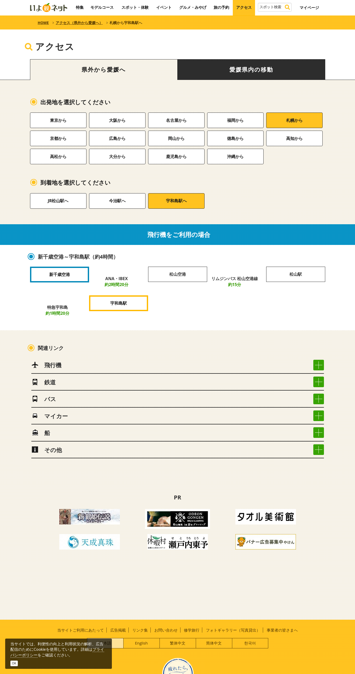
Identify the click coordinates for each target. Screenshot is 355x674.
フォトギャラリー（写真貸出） (233, 630)
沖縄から (235, 156)
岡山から (176, 138)
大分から (117, 156)
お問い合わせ (166, 630)
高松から (58, 156)
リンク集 (140, 630)
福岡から (235, 120)
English (141, 643)
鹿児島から (176, 156)
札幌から (294, 120)
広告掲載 (118, 630)
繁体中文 (177, 643)
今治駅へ (117, 201)
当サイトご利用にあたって (80, 630)
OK (14, 663)
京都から (58, 138)
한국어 (250, 643)
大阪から (117, 120)
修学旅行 (191, 630)
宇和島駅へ (176, 201)
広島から (117, 138)
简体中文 (214, 643)
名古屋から (176, 120)
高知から (294, 138)
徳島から (235, 138)
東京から (58, 120)
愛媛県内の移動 (251, 69)
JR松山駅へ (58, 201)
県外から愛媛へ (104, 69)
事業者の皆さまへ (282, 630)
